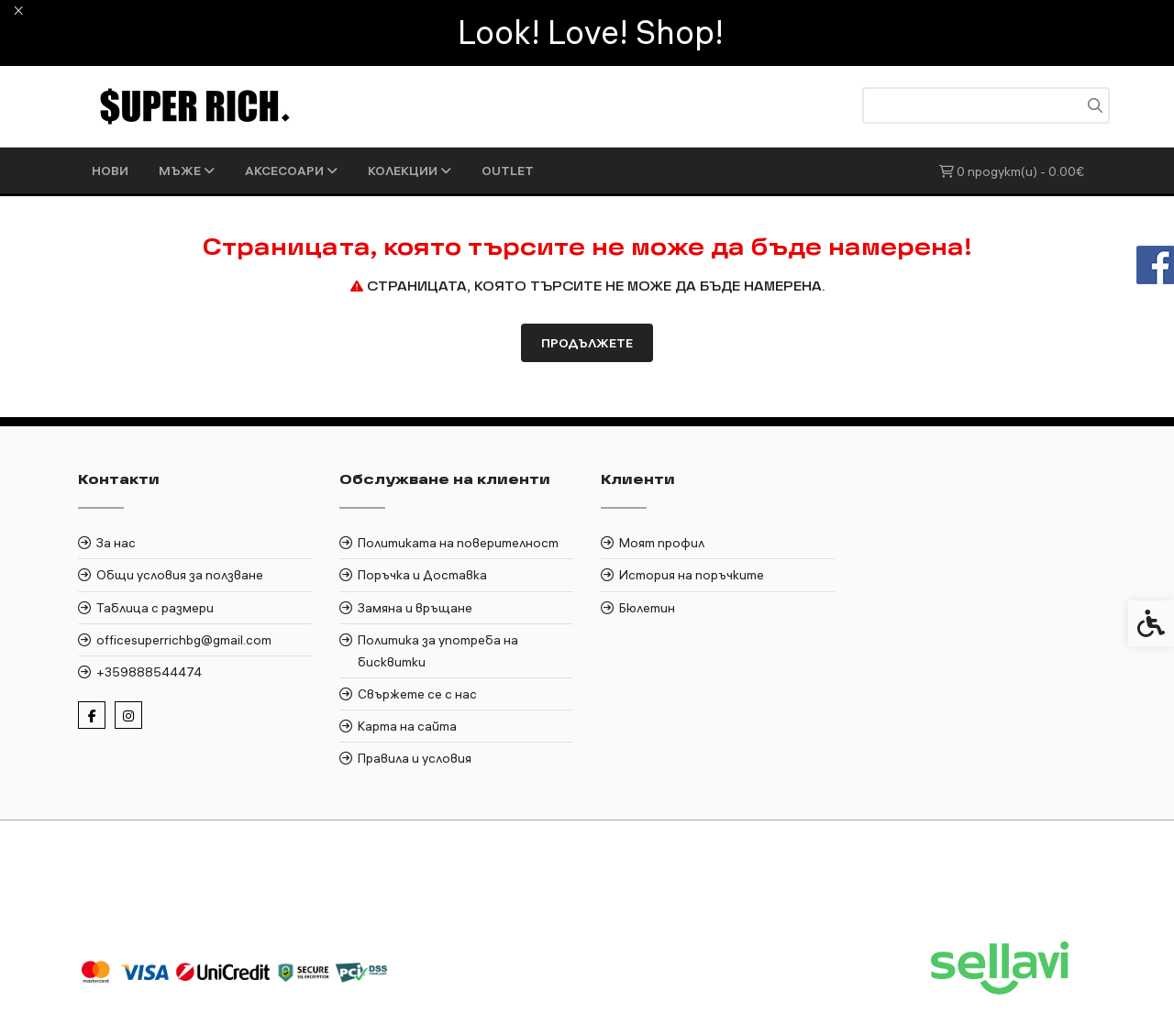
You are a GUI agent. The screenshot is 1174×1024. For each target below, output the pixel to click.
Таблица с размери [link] (155, 608)
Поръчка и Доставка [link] (422, 575)
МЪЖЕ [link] (187, 170)
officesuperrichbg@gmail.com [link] (183, 640)
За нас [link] (116, 542)
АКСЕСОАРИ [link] (291, 170)
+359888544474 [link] (149, 672)
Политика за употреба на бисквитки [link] (438, 651)
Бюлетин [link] (647, 608)
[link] (195, 105)
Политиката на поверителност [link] (458, 542)
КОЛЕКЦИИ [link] (409, 170)
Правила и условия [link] (414, 758)
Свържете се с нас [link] (417, 694)
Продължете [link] (587, 343)
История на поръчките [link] (691, 575)
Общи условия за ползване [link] (179, 575)
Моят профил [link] (661, 542)
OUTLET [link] (508, 170)
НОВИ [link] (110, 170)
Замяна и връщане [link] (415, 608)
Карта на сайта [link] (407, 726)
